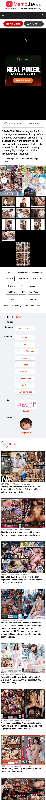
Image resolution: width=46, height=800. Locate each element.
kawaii (18, 317)
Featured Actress (25, 392)
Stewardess (25, 371)
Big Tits (24, 385)
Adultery (24, 365)
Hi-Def (24, 338)
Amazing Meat (25, 328)
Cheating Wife (25, 378)
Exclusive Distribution (26, 351)
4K (25, 344)
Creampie (25, 358)
